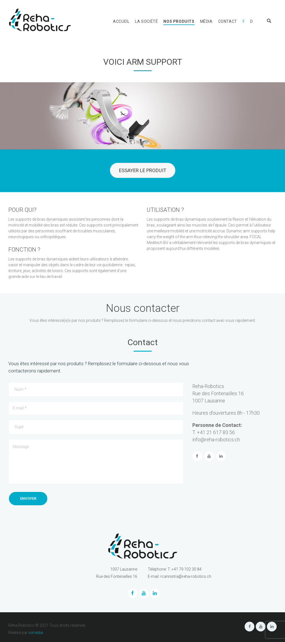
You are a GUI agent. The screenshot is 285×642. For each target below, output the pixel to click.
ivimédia (35, 632)
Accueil (121, 21)
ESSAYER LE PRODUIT (142, 170)
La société (146, 21)
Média (206, 21)
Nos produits (178, 21)
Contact (227, 21)
